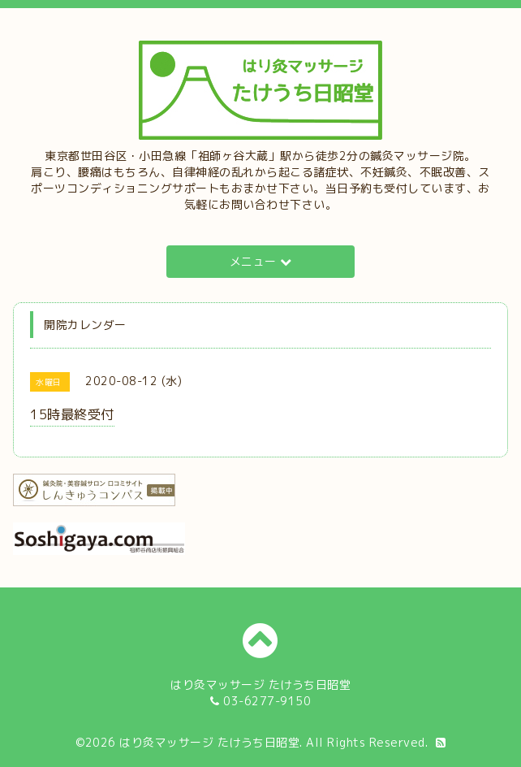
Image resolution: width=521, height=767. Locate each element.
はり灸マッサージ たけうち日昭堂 (209, 742)
